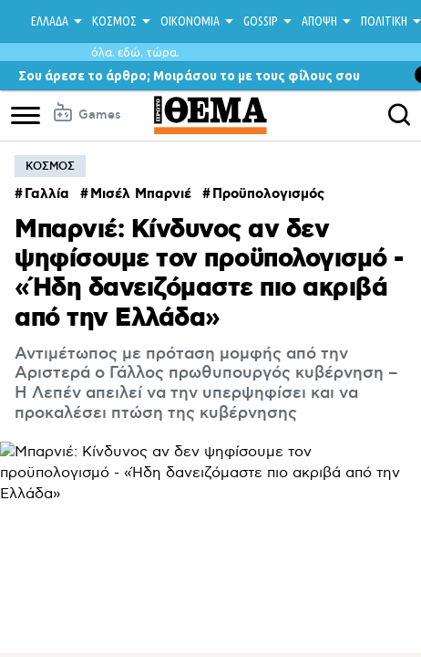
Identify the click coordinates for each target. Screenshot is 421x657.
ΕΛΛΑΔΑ (49, 21)
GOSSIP (260, 21)
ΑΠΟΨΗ (319, 21)
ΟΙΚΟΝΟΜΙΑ (190, 21)
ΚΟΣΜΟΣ (114, 21)
